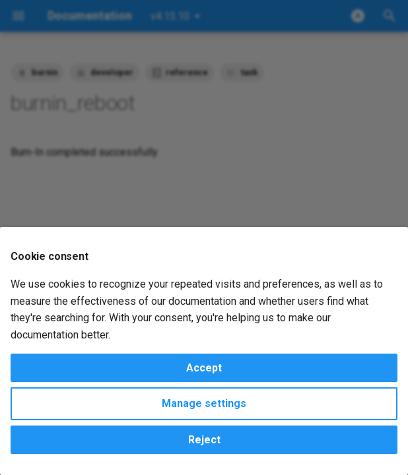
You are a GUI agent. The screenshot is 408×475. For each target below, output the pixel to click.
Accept (204, 368)
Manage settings (204, 403)
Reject (204, 439)
